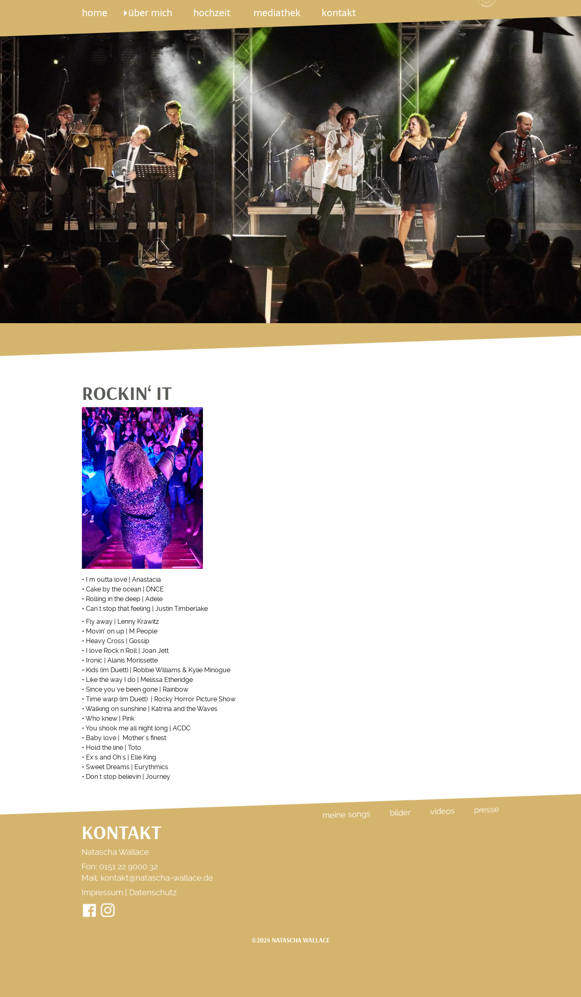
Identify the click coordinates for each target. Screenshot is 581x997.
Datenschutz (153, 892)
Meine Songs (346, 814)
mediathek (277, 12)
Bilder (400, 813)
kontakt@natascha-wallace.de (156, 878)
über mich (150, 12)
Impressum (102, 892)
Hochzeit (212, 12)
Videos (442, 811)
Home (94, 12)
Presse (486, 809)
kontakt (339, 12)
